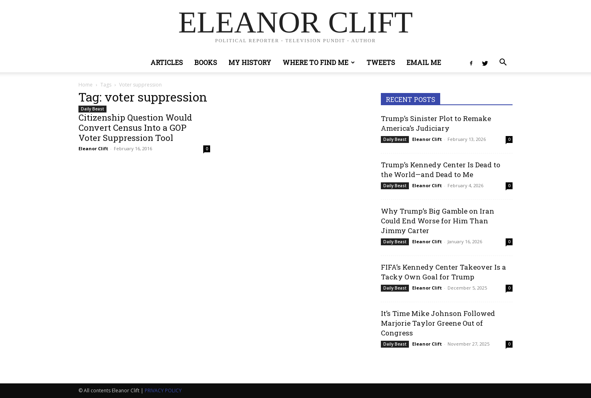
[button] (503, 63)
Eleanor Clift (93, 148)
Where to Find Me (318, 62)
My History (249, 62)
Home (85, 84)
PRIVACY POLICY (163, 390)
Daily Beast (92, 109)
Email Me (423, 62)
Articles (166, 62)
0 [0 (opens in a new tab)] (207, 148)
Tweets (381, 62)
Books (205, 62)
